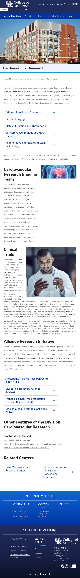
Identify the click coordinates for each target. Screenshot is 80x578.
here (45, 94)
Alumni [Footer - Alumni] (38, 535)
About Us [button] (28, 11)
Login (12, 539)
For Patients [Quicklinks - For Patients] (42, 4)
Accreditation (40, 565)
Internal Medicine (10, 74)
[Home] (17, 4)
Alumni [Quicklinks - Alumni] (58, 4)
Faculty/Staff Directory (19, 524)
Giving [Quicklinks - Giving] (51, 4)
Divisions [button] (41, 11)
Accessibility (40, 573)
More (72, 11)
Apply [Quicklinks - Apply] (33, 4)
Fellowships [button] (56, 11)
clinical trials (14, 257)
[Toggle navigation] (3, 4)
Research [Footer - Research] (38, 531)
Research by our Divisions (36, 74)
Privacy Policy (40, 569)
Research (21, 74)
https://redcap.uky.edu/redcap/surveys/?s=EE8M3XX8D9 (26, 425)
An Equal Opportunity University (40, 561)
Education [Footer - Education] (39, 526)
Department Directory (18, 528)
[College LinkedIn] (74, 544)
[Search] (76, 4)
